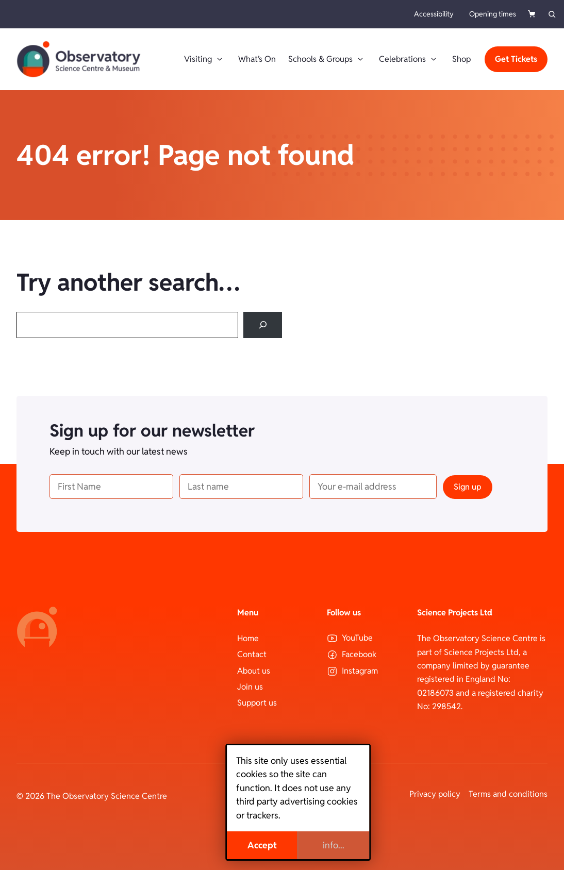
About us (253, 670)
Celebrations (409, 59)
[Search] (262, 325)
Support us (257, 702)
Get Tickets (516, 59)
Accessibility (434, 14)
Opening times (492, 14)
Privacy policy (434, 794)
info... (317, 845)
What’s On (257, 59)
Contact (252, 654)
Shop (461, 59)
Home (248, 638)
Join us (250, 686)
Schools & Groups (327, 59)
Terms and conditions (508, 794)
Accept (246, 845)
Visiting (205, 59)
